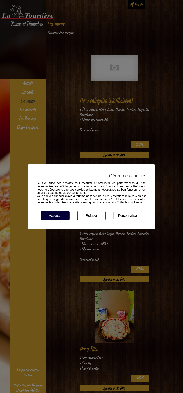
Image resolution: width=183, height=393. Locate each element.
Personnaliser (128, 215)
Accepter (55, 215)
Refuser (91, 215)
